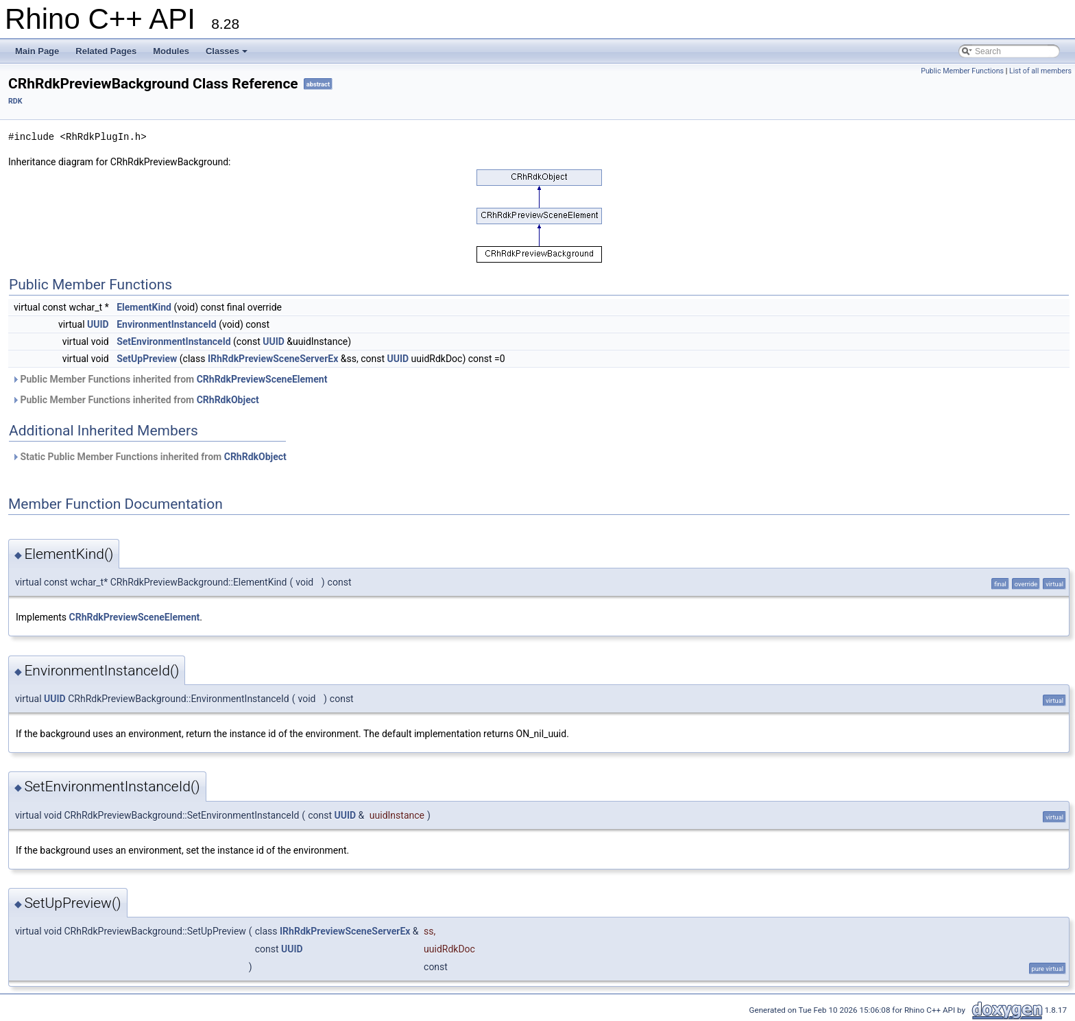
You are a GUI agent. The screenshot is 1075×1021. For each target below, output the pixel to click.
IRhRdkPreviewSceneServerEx (273, 358)
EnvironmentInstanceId (167, 324)
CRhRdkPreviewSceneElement (262, 379)
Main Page (37, 51)
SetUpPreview (147, 358)
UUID (98, 324)
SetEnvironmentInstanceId (173, 341)
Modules (171, 51)
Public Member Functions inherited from (169, 379)
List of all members (1040, 71)
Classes (226, 51)
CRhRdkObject (228, 399)
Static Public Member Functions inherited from (149, 456)
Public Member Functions (962, 71)
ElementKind (144, 307)
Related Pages (105, 51)
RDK (15, 101)
